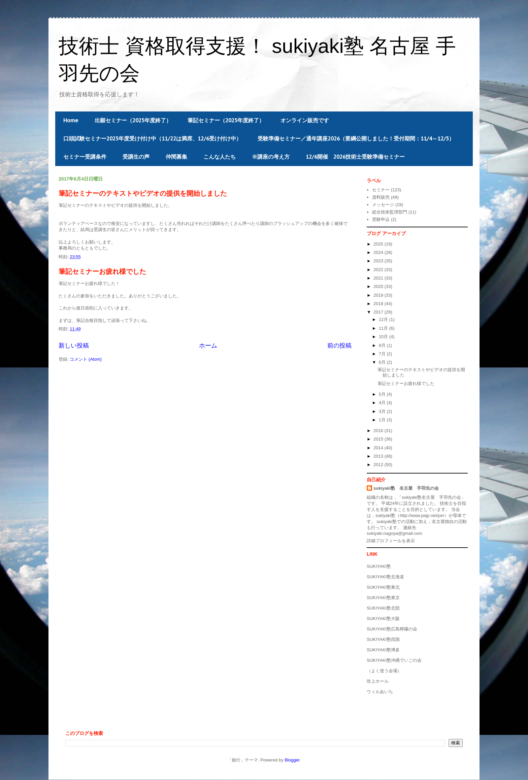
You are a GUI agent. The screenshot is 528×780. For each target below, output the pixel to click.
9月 (383, 345)
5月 (383, 394)
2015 (379, 439)
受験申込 (381, 219)
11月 (384, 328)
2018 (379, 303)
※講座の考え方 (271, 156)
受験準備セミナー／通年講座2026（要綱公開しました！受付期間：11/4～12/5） (356, 138)
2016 (379, 430)
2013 (379, 456)
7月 (383, 353)
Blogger (292, 759)
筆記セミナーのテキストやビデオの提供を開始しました (143, 193)
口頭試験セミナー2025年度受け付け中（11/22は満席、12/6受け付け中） (152, 138)
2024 (379, 252)
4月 (383, 402)
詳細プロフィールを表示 (391, 540)
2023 (379, 260)
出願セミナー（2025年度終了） (133, 120)
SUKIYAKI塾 (379, 566)
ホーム (208, 345)
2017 (379, 312)
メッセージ (383, 204)
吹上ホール (378, 681)
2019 (379, 295)
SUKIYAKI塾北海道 (385, 576)
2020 (379, 286)
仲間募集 (176, 156)
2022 (379, 269)
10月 (384, 336)
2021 (379, 278)
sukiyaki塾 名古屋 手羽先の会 (406, 488)
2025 (379, 244)
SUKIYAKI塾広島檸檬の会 (392, 628)
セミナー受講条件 (84, 156)
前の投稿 (339, 345)
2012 (379, 464)
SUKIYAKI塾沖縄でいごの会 (394, 660)
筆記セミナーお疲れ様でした (102, 271)
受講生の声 (136, 156)
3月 (383, 411)
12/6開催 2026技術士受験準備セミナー (355, 156)
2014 (379, 447)
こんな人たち (219, 156)
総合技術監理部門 (389, 212)
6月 (383, 362)
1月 (383, 419)
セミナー (381, 189)
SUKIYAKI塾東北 (383, 587)
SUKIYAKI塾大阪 (383, 618)
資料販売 (381, 197)
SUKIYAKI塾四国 (383, 639)
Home (70, 120)
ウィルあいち (380, 691)
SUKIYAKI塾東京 (383, 597)
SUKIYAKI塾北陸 (383, 608)
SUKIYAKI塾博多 (383, 649)
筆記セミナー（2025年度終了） (226, 120)
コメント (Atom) (86, 359)
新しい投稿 (74, 345)
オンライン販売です (304, 120)
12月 (384, 319)
